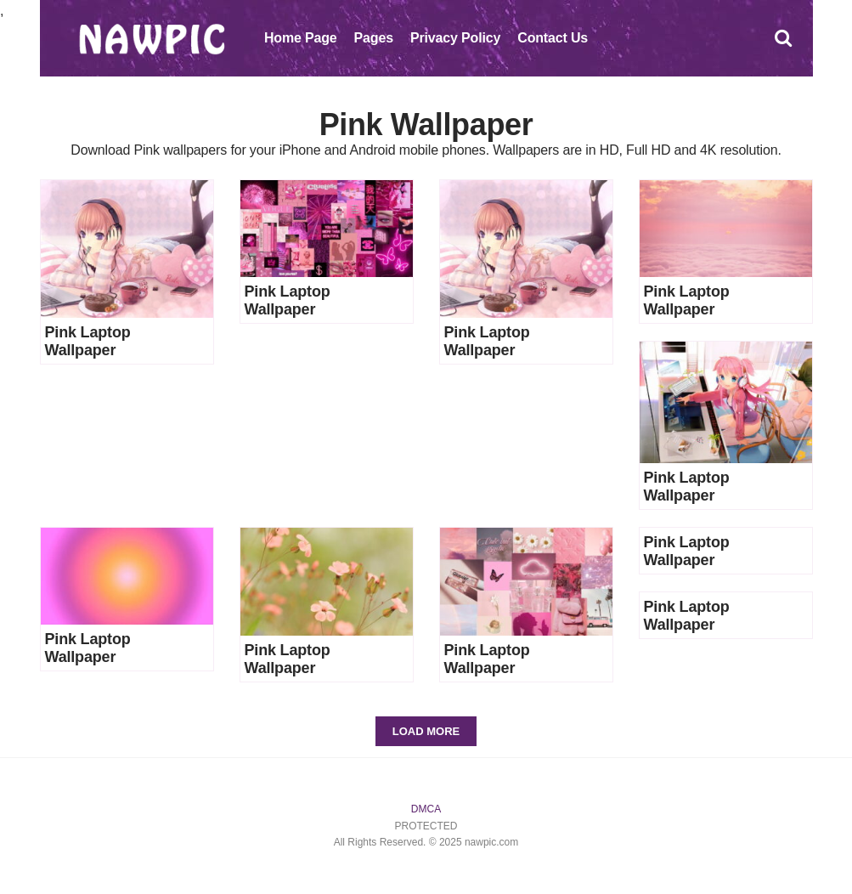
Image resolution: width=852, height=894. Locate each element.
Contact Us (552, 38)
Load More (426, 731)
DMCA (426, 809)
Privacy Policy (455, 38)
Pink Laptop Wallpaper (88, 341)
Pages (373, 38)
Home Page (300, 38)
